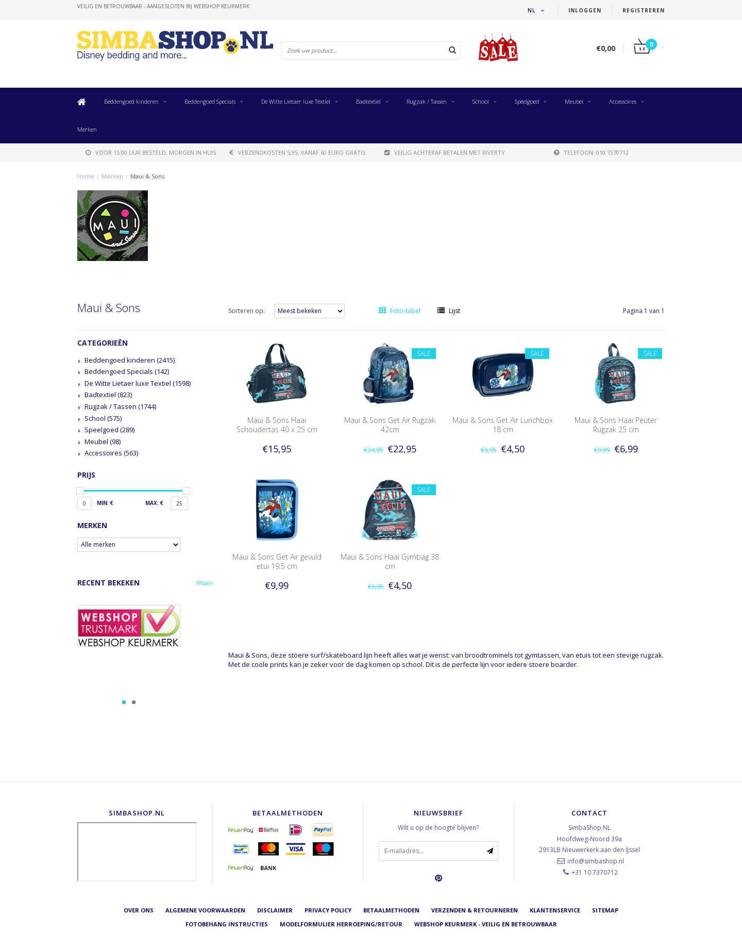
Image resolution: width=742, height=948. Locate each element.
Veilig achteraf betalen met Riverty (444, 152)
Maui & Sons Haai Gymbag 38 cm (390, 561)
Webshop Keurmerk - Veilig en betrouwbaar (485, 924)
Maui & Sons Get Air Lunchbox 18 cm (502, 424)
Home (85, 176)
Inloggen (584, 10)
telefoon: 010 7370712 (591, 152)
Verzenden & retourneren (474, 910)
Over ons (139, 910)
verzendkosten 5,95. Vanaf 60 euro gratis (297, 152)
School (481, 101)
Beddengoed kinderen (131, 101)
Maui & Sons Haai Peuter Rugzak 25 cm (616, 424)
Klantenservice (555, 910)
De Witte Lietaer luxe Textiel (295, 101)
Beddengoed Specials (209, 101)
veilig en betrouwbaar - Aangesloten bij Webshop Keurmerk (163, 6)
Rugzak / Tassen (427, 101)
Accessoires (622, 101)
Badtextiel (368, 101)
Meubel (574, 101)
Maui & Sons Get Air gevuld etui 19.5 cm (277, 561)
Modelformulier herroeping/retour (341, 924)
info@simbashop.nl (595, 861)
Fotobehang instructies (226, 924)
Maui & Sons (147, 176)
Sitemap (605, 910)
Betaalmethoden (391, 910)
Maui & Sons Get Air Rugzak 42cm (389, 424)
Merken (87, 129)
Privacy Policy (328, 910)
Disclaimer (275, 910)
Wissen (204, 582)
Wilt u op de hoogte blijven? (438, 827)
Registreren (643, 10)
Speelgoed (527, 101)
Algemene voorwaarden (205, 910)
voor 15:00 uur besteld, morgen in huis (151, 152)
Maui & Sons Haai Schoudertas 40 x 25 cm (277, 424)
